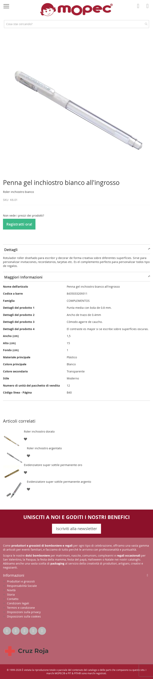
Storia (11, 594)
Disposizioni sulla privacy (24, 612)
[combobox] (76, 24)
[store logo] (76, 9)
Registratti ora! (19, 224)
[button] (25, 438)
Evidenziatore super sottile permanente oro (53, 465)
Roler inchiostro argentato (44, 448)
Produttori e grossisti (21, 581)
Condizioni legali (18, 603)
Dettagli (11, 249)
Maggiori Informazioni (23, 277)
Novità (11, 590)
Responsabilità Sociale (22, 586)
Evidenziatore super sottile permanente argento (59, 482)
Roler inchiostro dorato (39, 431)
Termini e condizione (21, 608)
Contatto (12, 599)
